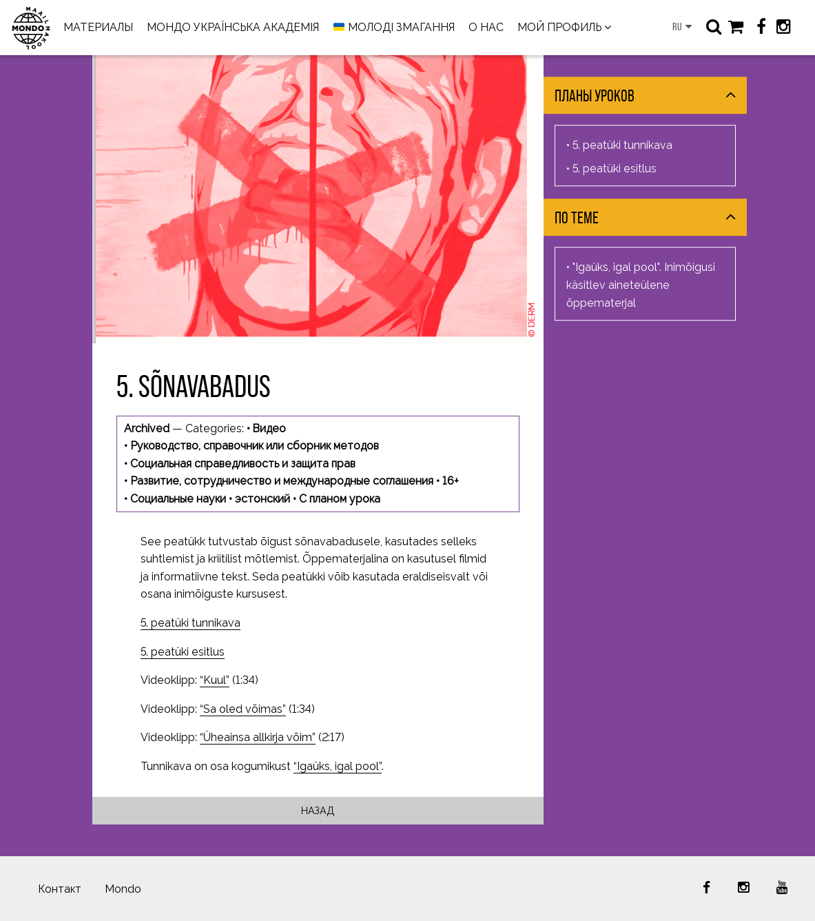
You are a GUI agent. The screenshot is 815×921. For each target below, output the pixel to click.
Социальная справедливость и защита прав (242, 463)
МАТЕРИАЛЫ (98, 27)
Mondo (123, 888)
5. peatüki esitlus (183, 651)
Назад (318, 810)
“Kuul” (214, 680)
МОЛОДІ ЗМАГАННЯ (394, 27)
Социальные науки (178, 498)
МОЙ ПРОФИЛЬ (559, 27)
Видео (269, 428)
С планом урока (339, 498)
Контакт (59, 888)
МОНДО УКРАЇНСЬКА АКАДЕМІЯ (233, 27)
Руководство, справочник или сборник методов (254, 445)
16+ (450, 480)
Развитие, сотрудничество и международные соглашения (281, 480)
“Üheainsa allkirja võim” (258, 737)
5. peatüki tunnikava (190, 622)
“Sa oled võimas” (243, 709)
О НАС (486, 27)
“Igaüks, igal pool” (337, 766)
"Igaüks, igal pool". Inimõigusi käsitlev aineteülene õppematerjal (640, 285)
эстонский (262, 498)
